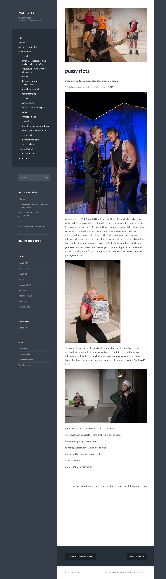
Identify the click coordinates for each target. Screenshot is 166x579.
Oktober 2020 (24, 285)
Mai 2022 (22, 274)
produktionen (24, 51)
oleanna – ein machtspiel (33, 107)
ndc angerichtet (29, 135)
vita (20, 38)
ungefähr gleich (29, 116)
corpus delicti (28, 103)
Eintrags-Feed (24, 354)
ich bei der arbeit (26, 153)
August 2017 (24, 301)
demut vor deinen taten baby (35, 126)
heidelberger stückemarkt (95, 87)
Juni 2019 (22, 290)
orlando (25, 56)
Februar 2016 (24, 307)
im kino (25, 76)
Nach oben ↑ (140, 573)
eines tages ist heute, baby (34, 130)
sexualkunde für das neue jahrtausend (34, 70)
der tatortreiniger (30, 93)
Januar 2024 (23, 268)
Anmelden (22, 349)
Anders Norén (124, 573)
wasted (25, 98)
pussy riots (27, 121)
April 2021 (23, 279)
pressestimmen (25, 148)
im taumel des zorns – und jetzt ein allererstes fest (34, 62)
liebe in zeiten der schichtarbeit (30, 83)
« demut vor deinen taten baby (80, 556)
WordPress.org (24, 365)
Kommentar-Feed (25, 360)
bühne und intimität (27, 47)
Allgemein (22, 328)
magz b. (26, 13)
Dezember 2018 (25, 296)
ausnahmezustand (30, 89)
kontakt (22, 42)
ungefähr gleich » (137, 556)
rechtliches (23, 158)
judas (24, 112)
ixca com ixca (28, 144)
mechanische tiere (30, 139)
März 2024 (23, 263)
